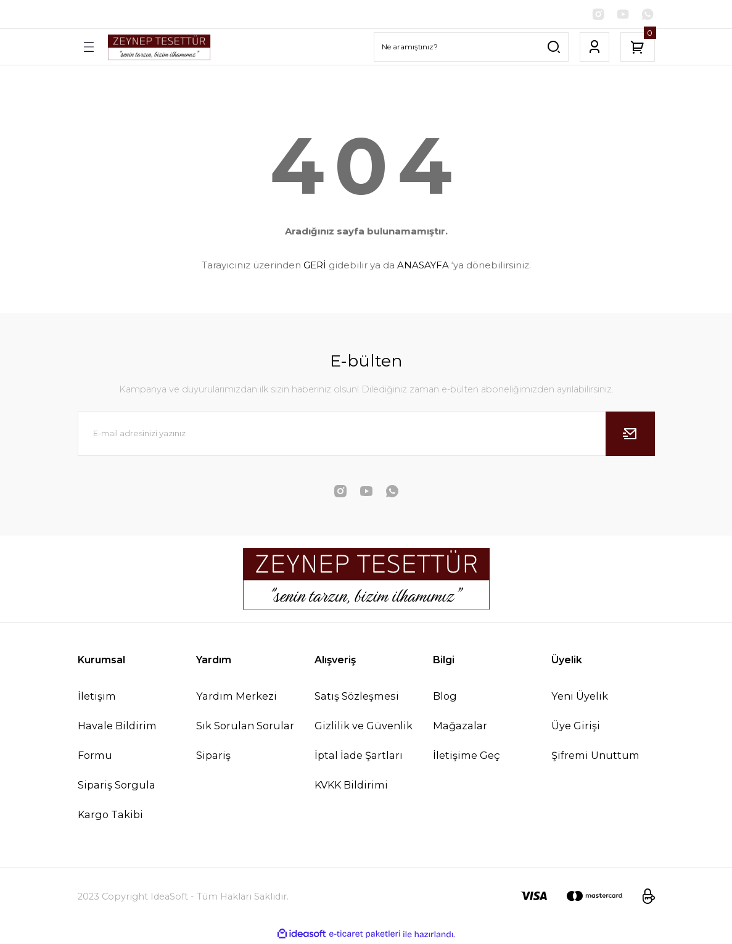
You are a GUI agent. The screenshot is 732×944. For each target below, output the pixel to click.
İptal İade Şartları (359, 756)
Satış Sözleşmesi (357, 696)
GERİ (314, 266)
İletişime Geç (466, 756)
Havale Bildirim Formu (117, 742)
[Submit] (630, 434)
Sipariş (213, 756)
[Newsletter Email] (366, 434)
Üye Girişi (575, 727)
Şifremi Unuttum (595, 756)
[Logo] (159, 48)
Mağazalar (460, 727)
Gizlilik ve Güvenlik (364, 727)
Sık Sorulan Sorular (245, 727)
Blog (445, 696)
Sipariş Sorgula (116, 786)
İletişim (97, 696)
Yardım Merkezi (236, 696)
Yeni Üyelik (579, 696)
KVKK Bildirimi (351, 786)
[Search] (471, 48)
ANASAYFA (423, 266)
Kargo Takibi (110, 815)
